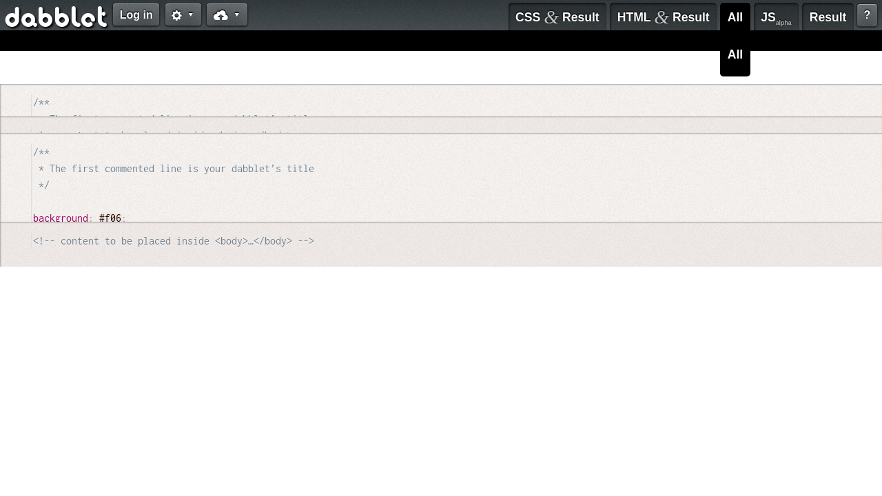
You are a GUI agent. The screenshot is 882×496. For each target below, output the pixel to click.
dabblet (57, 19)
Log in (136, 15)
